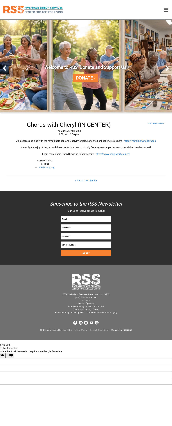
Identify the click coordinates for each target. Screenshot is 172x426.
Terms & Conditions (99, 330)
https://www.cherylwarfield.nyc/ (113, 154)
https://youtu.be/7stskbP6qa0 (140, 140)
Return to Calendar (87, 180)
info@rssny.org (47, 167)
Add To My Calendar (156, 123)
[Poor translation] (10, 355)
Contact (86, 300)
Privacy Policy (80, 330)
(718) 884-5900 (82, 297)
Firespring (127, 330)
